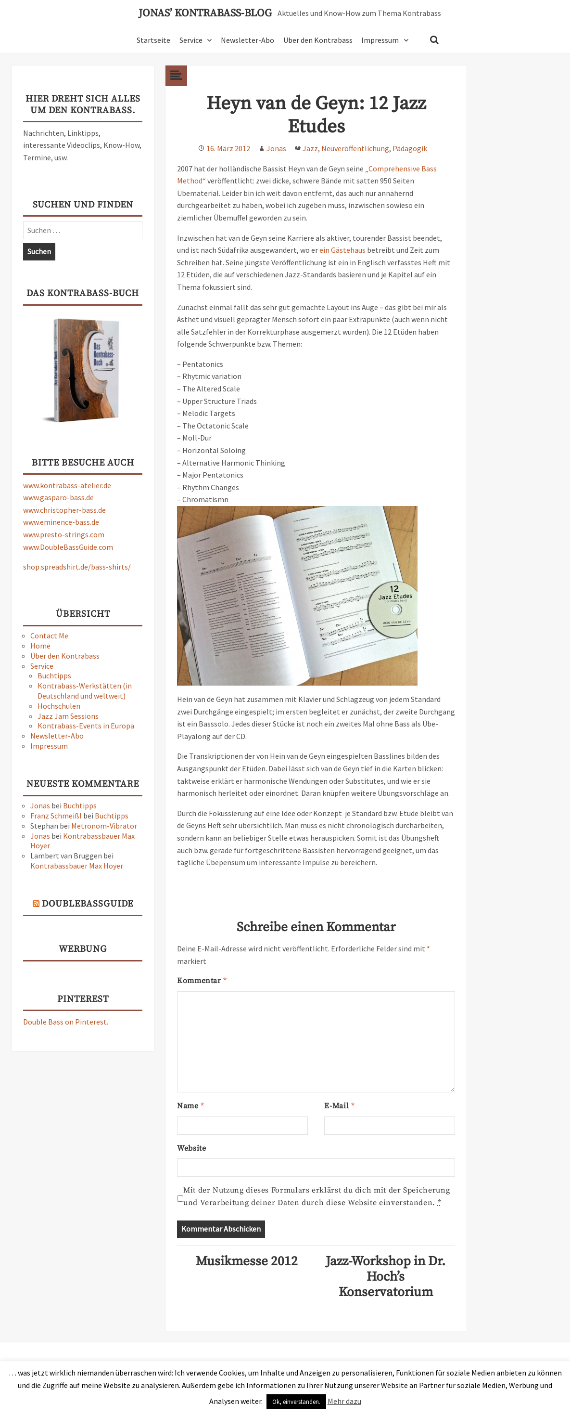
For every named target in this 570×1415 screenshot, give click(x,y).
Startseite (153, 40)
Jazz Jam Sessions (68, 716)
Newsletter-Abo (247, 40)
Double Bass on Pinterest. (65, 1021)
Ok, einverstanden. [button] (296, 1402)
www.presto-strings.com (63, 534)
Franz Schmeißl (56, 815)
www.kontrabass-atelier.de (67, 485)
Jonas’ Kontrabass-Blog (205, 13)
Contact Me (49, 635)
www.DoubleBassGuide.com (68, 547)
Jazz (310, 148)
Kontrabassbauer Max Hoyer (76, 865)
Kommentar (202, 981)
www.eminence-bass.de (61, 522)
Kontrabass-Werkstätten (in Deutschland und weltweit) (85, 691)
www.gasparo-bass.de (58, 497)
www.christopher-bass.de (64, 510)
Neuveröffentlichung (355, 148)
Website (191, 1148)
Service (191, 40)
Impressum (380, 40)
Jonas (40, 805)
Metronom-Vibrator (104, 826)
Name (190, 1106)
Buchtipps (54, 675)
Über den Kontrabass (318, 40)
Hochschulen (59, 706)
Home (40, 645)
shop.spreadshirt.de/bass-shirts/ (77, 566)
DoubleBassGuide (87, 903)
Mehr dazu (344, 1401)
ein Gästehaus (342, 250)
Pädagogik (410, 148)
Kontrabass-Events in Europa (86, 725)
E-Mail (339, 1106)
